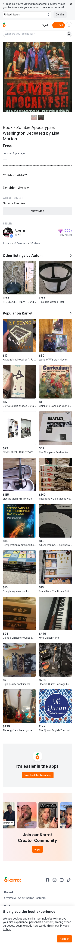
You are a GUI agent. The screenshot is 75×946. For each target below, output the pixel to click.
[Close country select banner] (71, 3)
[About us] (69, 25)
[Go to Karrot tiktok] (69, 880)
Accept (64, 938)
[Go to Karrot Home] (12, 880)
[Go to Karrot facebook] (47, 880)
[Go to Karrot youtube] (62, 880)
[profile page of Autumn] (8, 232)
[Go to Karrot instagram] (54, 880)
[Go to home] (4, 25)
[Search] (69, 33)
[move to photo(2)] (41, 117)
